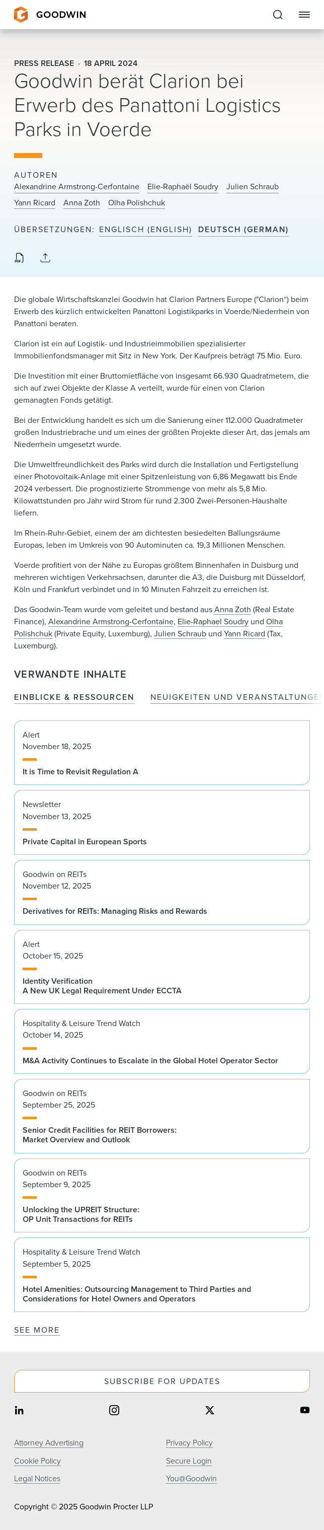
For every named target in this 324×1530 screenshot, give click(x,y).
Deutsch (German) (243, 230)
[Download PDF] (19, 259)
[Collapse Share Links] (45, 258)
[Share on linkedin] (19, 1411)
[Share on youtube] (305, 1411)
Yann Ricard (34, 202)
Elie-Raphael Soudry (213, 621)
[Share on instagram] (114, 1411)
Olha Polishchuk (136, 202)
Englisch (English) (145, 230)
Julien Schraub (252, 186)
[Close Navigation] (304, 14)
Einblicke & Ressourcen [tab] (74, 697)
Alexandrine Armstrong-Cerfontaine (76, 186)
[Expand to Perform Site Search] (278, 15)
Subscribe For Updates (162, 1381)
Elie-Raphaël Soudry (182, 186)
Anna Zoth (81, 202)
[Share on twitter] (210, 1411)
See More (37, 1330)
